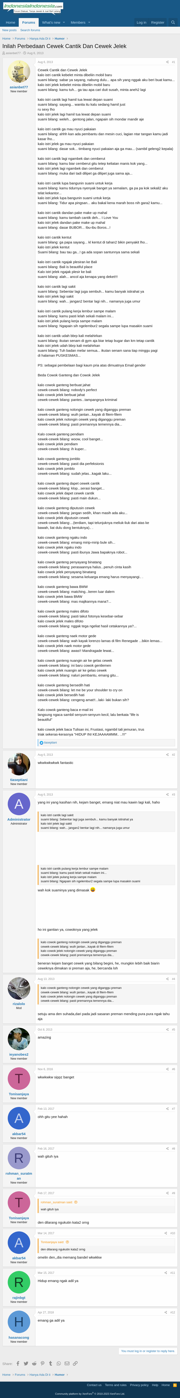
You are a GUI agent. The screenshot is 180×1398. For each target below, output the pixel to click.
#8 (173, 1148)
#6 (173, 1069)
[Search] (173, 22)
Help (155, 1385)
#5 (173, 1029)
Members (78, 22)
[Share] (167, 62)
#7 (173, 1108)
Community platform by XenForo (90, 1393)
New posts (9, 30)
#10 (172, 1233)
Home (10, 22)
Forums (28, 22)
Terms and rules (116, 1385)
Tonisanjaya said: (52, 1242)
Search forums (30, 30)
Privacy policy (139, 1385)
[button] (64, 22)
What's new (51, 22)
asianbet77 (13, 53)
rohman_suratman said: (57, 1202)
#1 (173, 62)
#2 (173, 754)
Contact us (94, 1385)
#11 (172, 1273)
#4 (173, 979)
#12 (172, 1312)
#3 (173, 794)
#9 (173, 1193)
